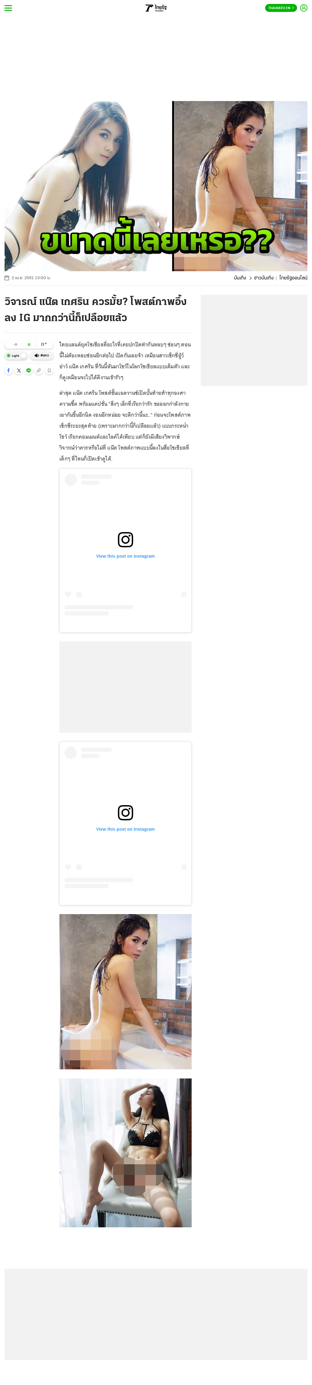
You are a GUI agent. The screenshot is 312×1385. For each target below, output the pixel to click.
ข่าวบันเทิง (264, 278)
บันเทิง (240, 278)
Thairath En (281, 8)
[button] (8, 370)
